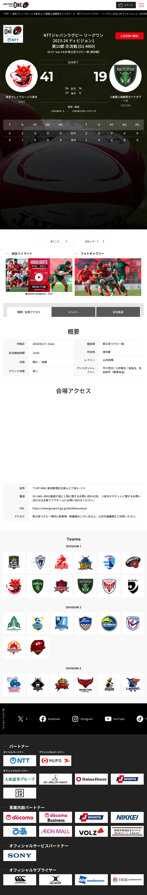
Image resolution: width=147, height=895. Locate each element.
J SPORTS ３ (58, 111)
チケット (125, 5)
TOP (6, 13)
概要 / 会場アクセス (28, 312)
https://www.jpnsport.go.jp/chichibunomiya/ (60, 508)
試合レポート (92, 241)
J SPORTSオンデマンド (84, 111)
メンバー (73, 312)
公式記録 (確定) (129, 36)
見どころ (55, 241)
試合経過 (118, 312)
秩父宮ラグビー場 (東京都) (83, 52)
